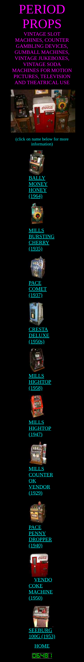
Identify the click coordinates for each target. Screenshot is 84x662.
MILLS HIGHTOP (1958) (40, 382)
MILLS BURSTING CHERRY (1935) (41, 239)
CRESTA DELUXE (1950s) (39, 335)
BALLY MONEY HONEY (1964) (38, 187)
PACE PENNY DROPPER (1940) (40, 536)
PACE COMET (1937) (38, 289)
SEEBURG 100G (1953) (42, 633)
